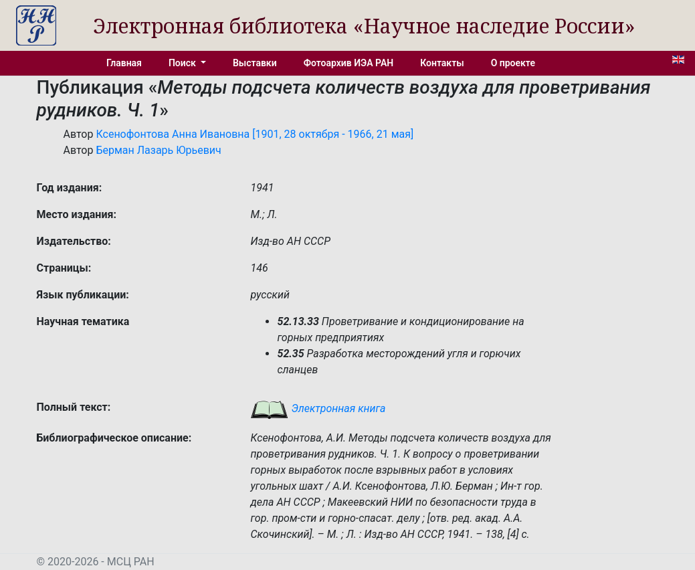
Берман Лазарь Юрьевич (158, 150)
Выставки (255, 63)
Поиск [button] (183, 63)
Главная (124, 63)
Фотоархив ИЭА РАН (349, 63)
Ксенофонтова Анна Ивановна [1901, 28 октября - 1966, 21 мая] (254, 134)
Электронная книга (317, 408)
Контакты (442, 63)
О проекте (513, 63)
